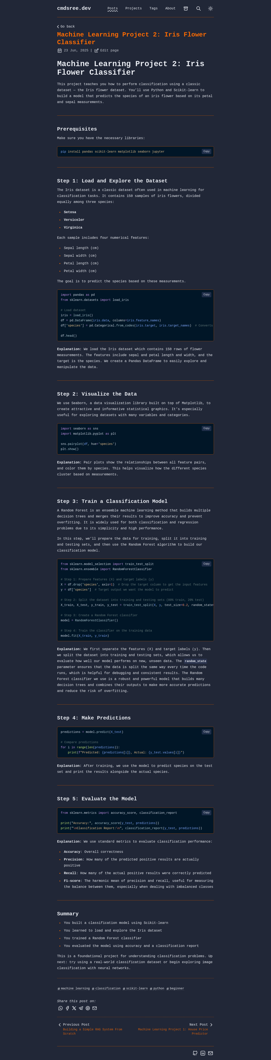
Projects (133, 8)
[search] (198, 8)
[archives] (186, 8)
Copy (206, 151)
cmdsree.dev (74, 8)
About (170, 8)
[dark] (210, 8)
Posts (113, 8)
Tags (154, 8)
